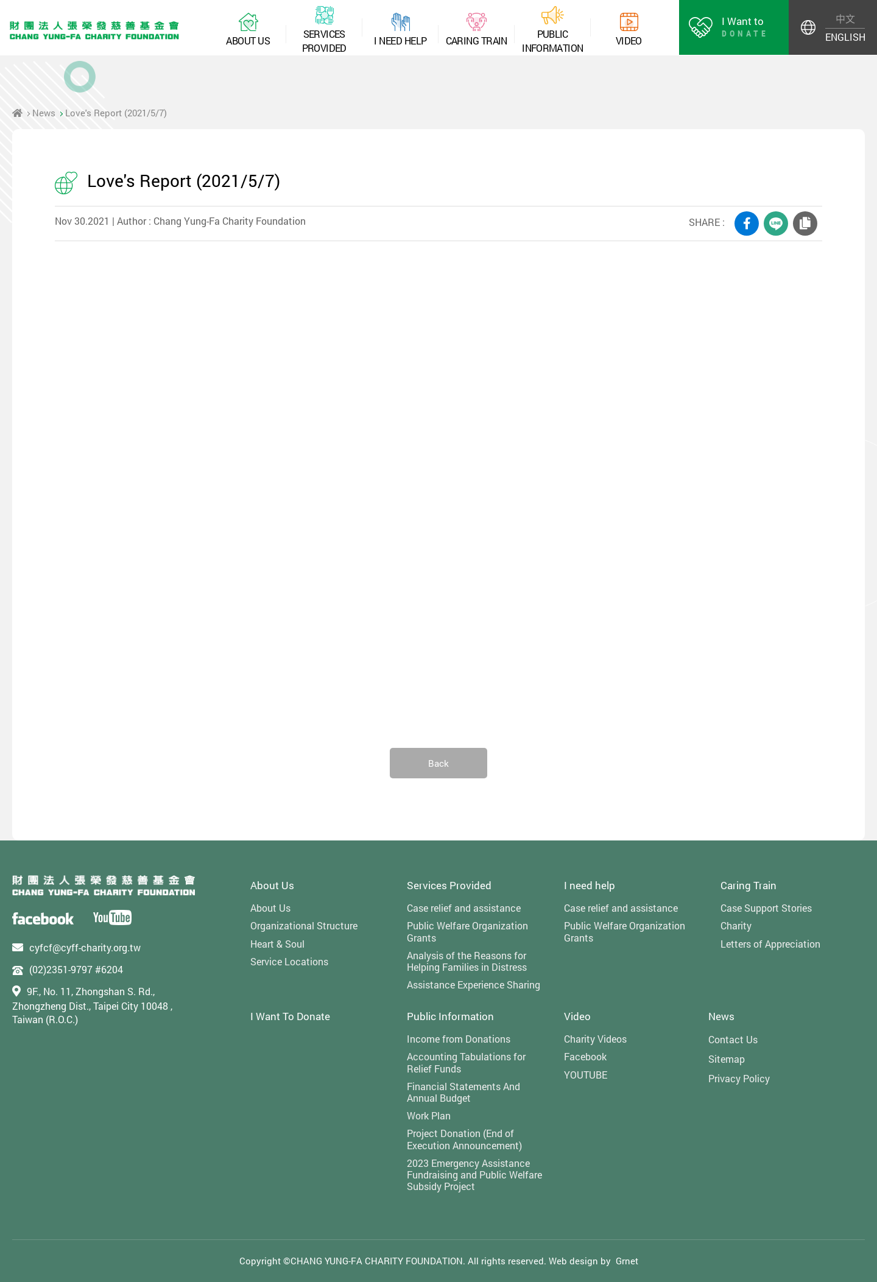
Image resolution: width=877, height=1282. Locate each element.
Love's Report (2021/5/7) (116, 113)
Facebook (585, 1056)
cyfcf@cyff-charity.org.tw (85, 947)
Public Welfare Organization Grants (467, 931)
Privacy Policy (739, 1078)
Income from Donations (458, 1038)
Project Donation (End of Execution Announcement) (464, 1138)
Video (577, 1016)
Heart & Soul (277, 943)
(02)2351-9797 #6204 (76, 969)
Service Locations (289, 961)
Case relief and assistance (464, 908)
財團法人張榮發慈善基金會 (94, 30)
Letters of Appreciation (770, 943)
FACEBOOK (746, 223)
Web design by (580, 1261)
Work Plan (429, 1115)
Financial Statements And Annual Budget (463, 1092)
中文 (845, 18)
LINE (776, 223)
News (43, 113)
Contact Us (733, 1039)
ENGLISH (845, 36)
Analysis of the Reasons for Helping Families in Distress (467, 961)
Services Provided (449, 885)
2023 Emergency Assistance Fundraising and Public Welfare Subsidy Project (474, 1174)
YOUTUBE (585, 1074)
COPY (805, 223)
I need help (589, 885)
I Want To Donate (290, 1016)
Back (438, 763)
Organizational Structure (303, 925)
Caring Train (748, 885)
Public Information (450, 1016)
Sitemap (726, 1058)
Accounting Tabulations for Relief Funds (466, 1062)
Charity (736, 925)
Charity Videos (595, 1038)
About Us (272, 885)
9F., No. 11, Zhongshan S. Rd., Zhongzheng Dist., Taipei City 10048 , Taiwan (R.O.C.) (92, 1005)
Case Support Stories (766, 908)
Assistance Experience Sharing (473, 984)
